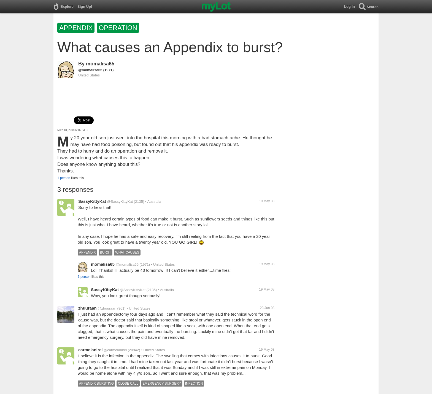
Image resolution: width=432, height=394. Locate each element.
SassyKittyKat (92, 201)
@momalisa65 (90, 70)
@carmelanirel (115, 350)
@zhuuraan (107, 308)
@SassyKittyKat (120, 201)
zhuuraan (87, 308)
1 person (63, 178)
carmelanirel (90, 349)
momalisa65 (100, 63)
